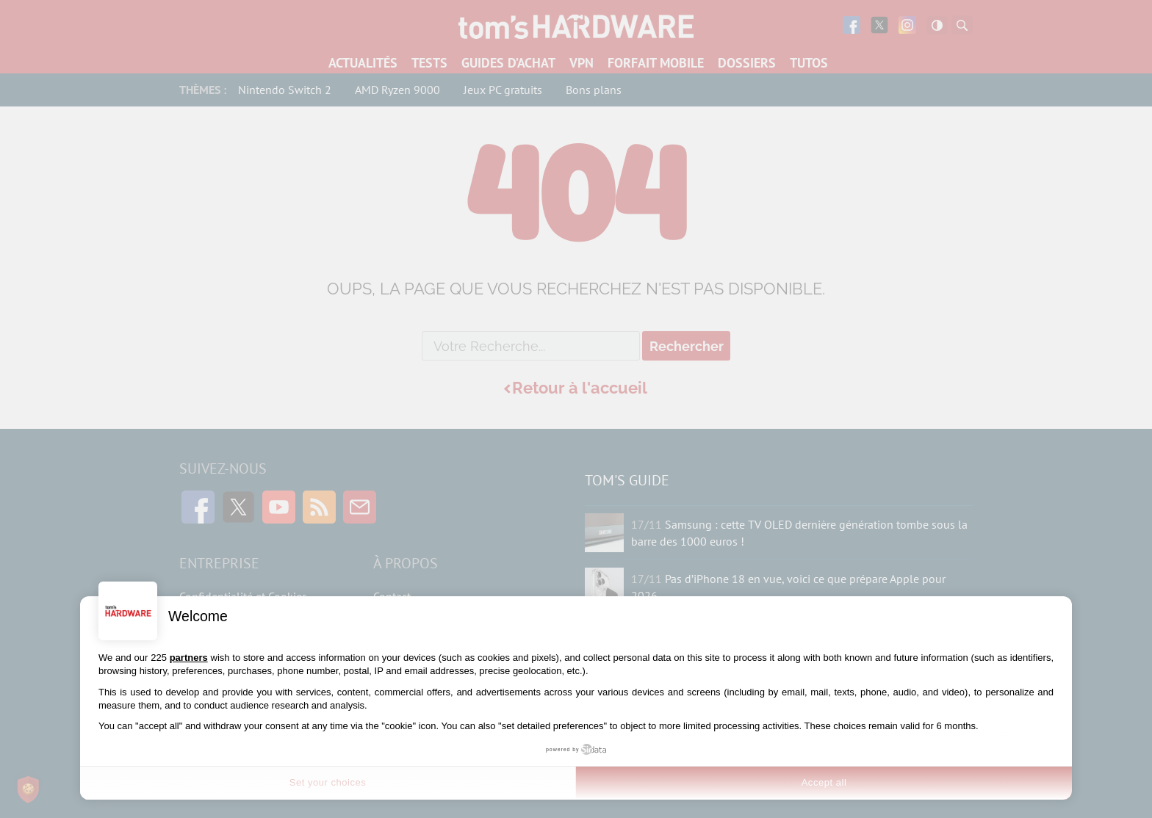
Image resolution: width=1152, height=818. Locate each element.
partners (189, 657)
